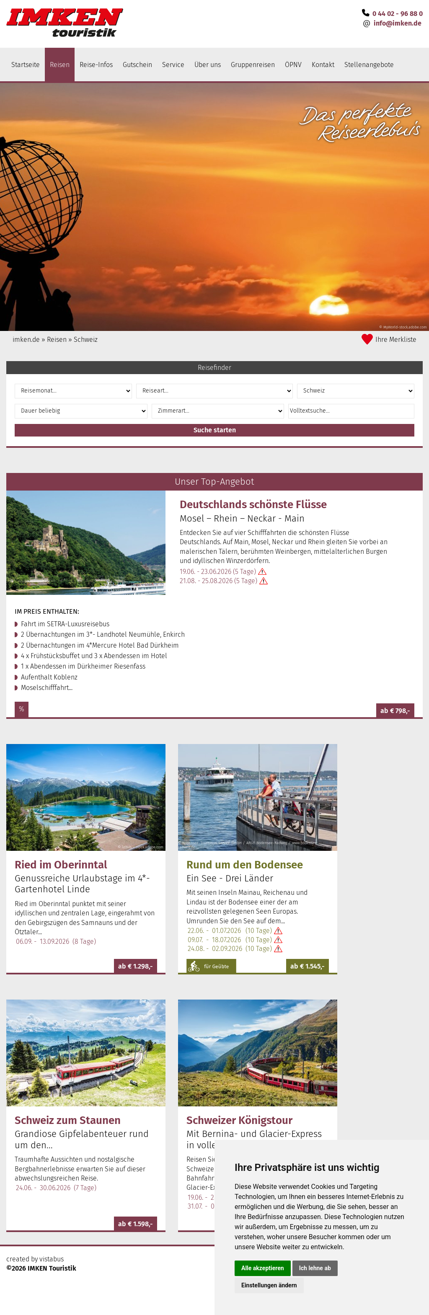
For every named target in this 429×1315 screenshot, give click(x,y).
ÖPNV (293, 65)
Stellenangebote (369, 65)
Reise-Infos (96, 65)
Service (173, 65)
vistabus (51, 1251)
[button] (366, 411)
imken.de (26, 340)
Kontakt (323, 65)
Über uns (207, 65)
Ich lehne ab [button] (315, 1268)
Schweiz (86, 340)
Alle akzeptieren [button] (262, 1268)
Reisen (60, 65)
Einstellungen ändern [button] (269, 1285)
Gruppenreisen (253, 65)
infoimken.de (397, 23)
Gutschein (137, 65)
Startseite (25, 65)
